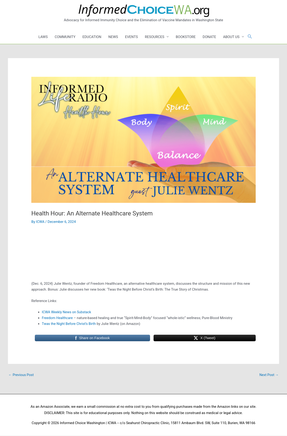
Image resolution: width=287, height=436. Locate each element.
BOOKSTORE (186, 37)
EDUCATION (92, 37)
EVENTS (131, 37)
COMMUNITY (65, 37)
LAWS (43, 37)
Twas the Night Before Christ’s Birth (69, 324)
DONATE (209, 37)
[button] (250, 36)
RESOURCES (154, 37)
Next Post (269, 375)
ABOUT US (231, 37)
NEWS (113, 37)
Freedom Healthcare (57, 318)
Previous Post (21, 375)
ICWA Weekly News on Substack (67, 312)
